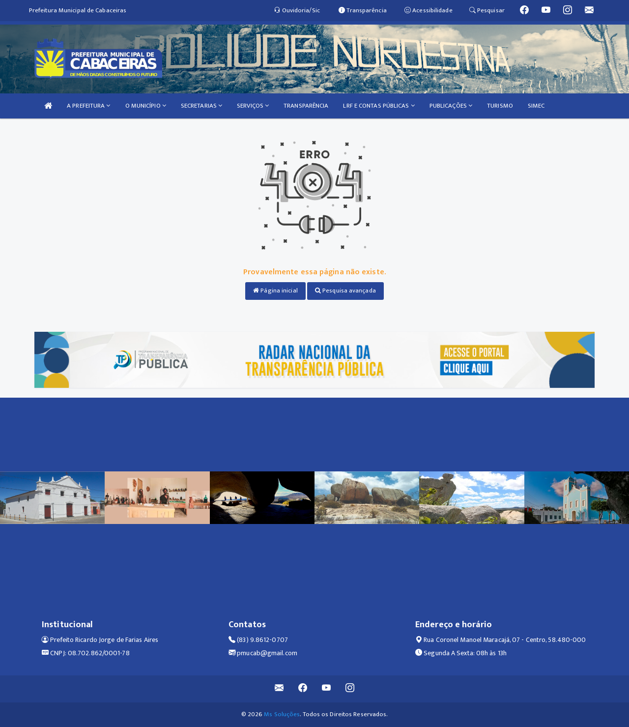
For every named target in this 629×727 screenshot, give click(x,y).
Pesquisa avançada (345, 290)
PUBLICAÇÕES (450, 105)
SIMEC (536, 105)
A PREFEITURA (88, 105)
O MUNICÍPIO (145, 105)
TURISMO (500, 105)
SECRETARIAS (201, 105)
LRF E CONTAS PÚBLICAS (378, 105)
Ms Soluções (282, 714)
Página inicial (275, 290)
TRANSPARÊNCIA (306, 105)
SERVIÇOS (253, 105)
